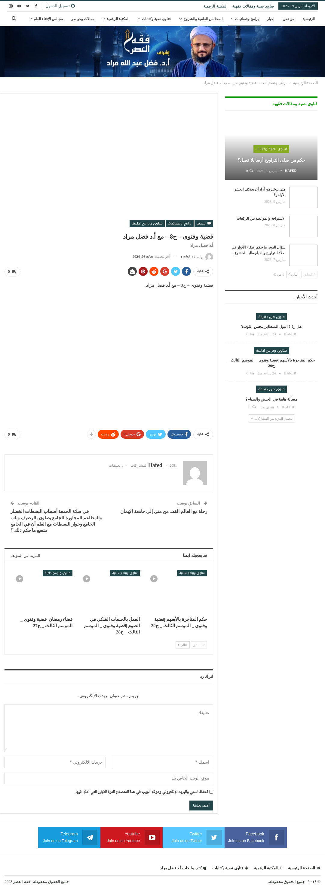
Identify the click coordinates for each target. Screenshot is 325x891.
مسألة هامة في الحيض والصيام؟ (271, 399)
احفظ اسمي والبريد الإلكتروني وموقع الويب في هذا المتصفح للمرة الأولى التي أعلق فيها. (141, 792)
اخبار (270, 19)
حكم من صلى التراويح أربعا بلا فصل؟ (271, 160)
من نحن (288, 19)
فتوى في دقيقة (271, 316)
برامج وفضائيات (247, 19)
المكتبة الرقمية (215, 6)
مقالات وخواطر (82, 19)
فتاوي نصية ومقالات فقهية (253, 6)
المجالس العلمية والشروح (202, 19)
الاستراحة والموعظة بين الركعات (261, 218)
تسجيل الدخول (60, 6)
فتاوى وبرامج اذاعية (147, 223)
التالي (183, 645)
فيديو (204, 223)
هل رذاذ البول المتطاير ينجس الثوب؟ (271, 326)
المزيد (58, 19)
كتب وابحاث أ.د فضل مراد (183, 868)
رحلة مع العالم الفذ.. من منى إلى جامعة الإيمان (163, 511)
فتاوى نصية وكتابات (156, 19)
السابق (199, 645)
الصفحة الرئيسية (304, 868)
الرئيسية (308, 19)
